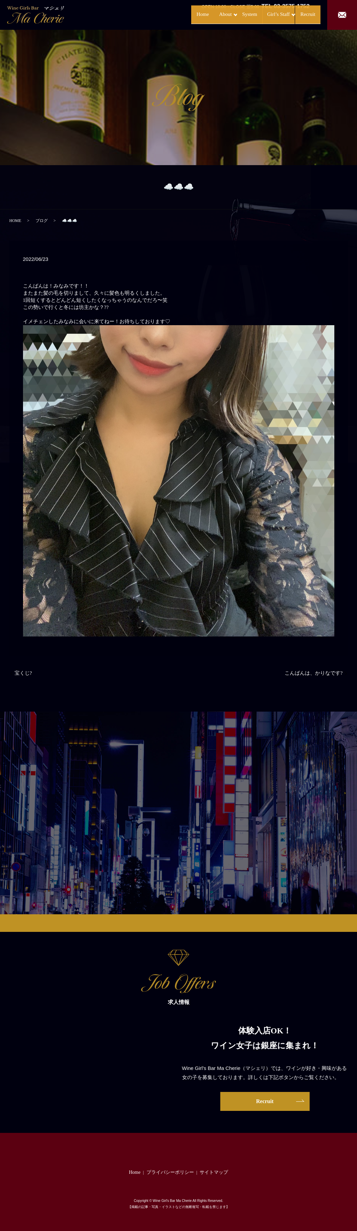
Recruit (301, 14)
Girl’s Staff (263, 14)
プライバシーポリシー (170, 1172)
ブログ (42, 220)
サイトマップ (214, 1172)
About (199, 14)
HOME (15, 220)
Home (174, 14)
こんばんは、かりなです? (314, 673)
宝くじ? (23, 673)
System (231, 14)
